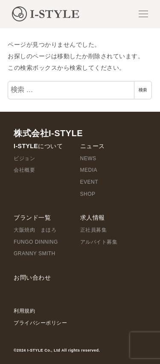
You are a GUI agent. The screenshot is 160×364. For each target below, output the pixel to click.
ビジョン (24, 158)
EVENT (89, 182)
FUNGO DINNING (36, 242)
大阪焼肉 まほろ (35, 230)
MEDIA (89, 170)
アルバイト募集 (99, 242)
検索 (143, 90)
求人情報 (92, 217)
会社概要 (24, 170)
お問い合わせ (32, 277)
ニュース (92, 146)
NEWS (88, 158)
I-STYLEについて (38, 146)
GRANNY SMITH (34, 254)
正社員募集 (93, 230)
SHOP (88, 194)
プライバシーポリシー (40, 323)
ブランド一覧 (32, 217)
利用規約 (24, 311)
